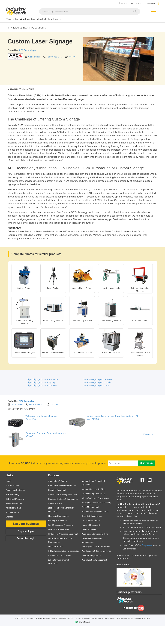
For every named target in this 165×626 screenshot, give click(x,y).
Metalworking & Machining (93, 493)
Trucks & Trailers (89, 529)
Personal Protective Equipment (95, 511)
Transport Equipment (91, 525)
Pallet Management (90, 507)
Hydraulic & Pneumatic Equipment (63, 534)
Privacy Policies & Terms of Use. (69, 618)
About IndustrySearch (15, 490)
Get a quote (32, 56)
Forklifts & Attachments (58, 529)
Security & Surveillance (92, 516)
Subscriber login (26, 538)
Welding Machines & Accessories (96, 546)
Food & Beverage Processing (60, 525)
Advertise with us (13, 508)
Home (8, 481)
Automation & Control (57, 481)
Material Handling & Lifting (93, 489)
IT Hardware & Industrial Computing (63, 551)
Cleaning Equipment (57, 490)
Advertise (151, 3)
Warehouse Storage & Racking (95, 534)
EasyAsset (147, 545)
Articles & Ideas (12, 485)
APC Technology (27, 50)
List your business (26, 524)
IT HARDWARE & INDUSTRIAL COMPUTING (27, 28)
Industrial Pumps (55, 546)
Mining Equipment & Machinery (95, 498)
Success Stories (13, 512)
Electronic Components (58, 516)
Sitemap (9, 517)
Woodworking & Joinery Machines (96, 551)
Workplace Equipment (91, 555)
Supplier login (26, 531)
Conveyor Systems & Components (63, 499)
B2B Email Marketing (15, 499)
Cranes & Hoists (55, 503)
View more (148, 434)
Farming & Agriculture (57, 520)
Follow (70, 56)
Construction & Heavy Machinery (62, 494)
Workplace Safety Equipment (94, 560)
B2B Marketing (12, 494)
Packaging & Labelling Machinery (96, 502)
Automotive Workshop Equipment (63, 485)
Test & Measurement (91, 520)
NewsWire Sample (14, 503)
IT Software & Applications (59, 555)
